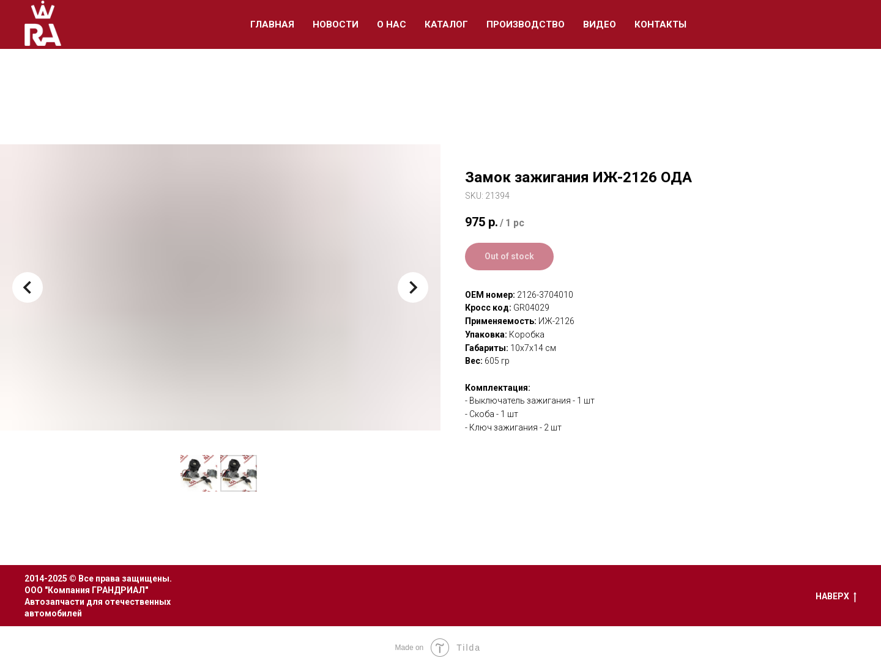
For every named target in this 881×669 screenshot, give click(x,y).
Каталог (446, 24)
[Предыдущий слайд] (27, 287)
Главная (272, 24)
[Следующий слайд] (413, 287)
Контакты (660, 24)
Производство (525, 24)
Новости (336, 24)
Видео (599, 24)
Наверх (836, 596)
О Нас (391, 24)
